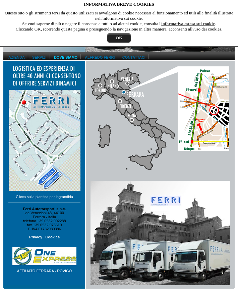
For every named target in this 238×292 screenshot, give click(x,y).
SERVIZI (39, 57)
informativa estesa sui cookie (188, 23)
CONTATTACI (133, 57)
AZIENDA (16, 57)
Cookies (52, 237)
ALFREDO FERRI (100, 57)
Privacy (35, 237)
